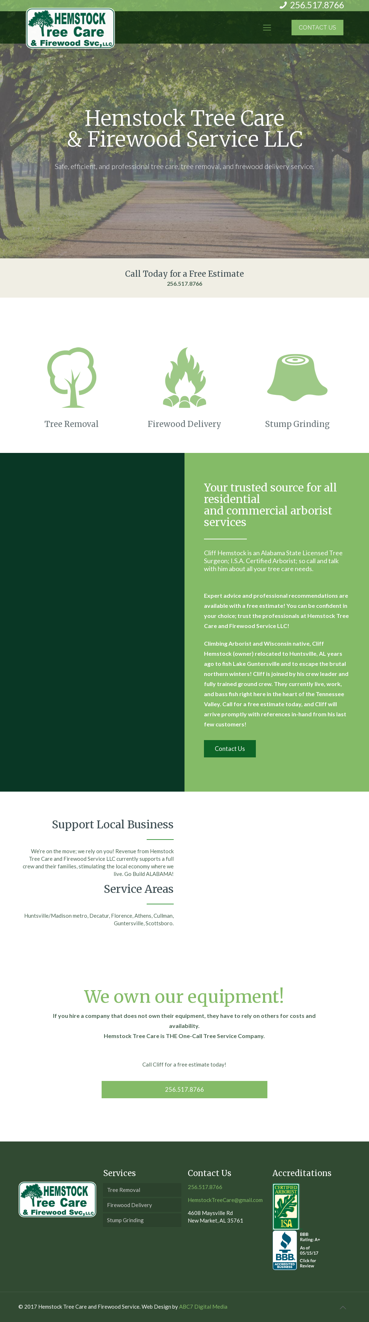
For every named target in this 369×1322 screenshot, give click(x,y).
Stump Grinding (125, 1220)
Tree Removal (123, 1190)
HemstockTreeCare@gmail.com (225, 1200)
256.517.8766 (184, 283)
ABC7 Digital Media (203, 1306)
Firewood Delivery (129, 1205)
